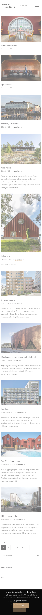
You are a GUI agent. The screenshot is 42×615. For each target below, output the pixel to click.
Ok (23, 605)
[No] (19, 609)
